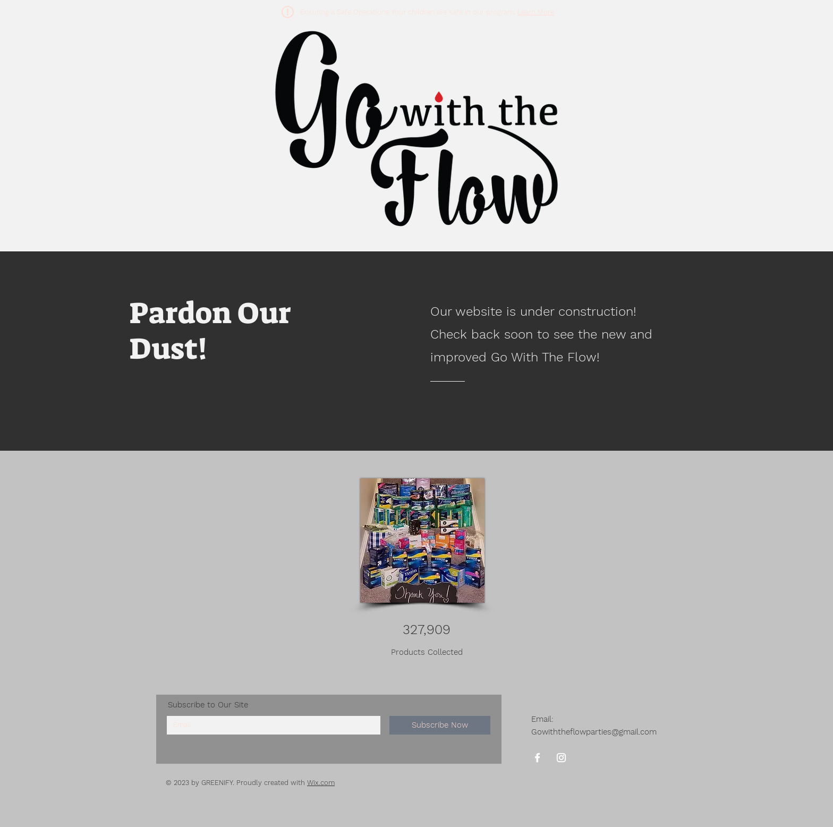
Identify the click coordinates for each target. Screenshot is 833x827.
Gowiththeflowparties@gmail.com (594, 732)
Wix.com (321, 783)
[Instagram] (561, 758)
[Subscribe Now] (439, 725)
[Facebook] (537, 758)
